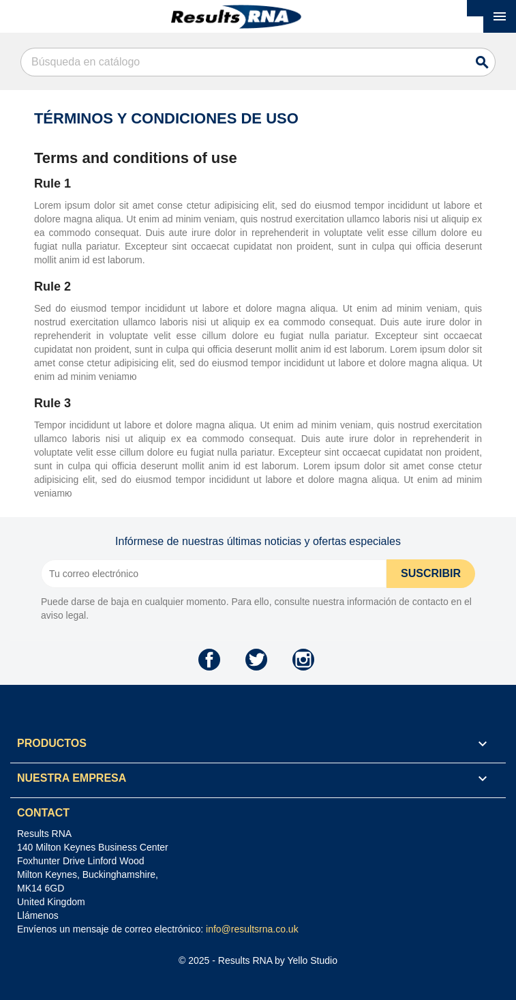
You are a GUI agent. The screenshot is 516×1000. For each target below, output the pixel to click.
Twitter (256, 659)
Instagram (303, 659)
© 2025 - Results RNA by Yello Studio (258, 960)
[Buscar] (258, 62)
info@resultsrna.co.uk (252, 929)
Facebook (209, 659)
